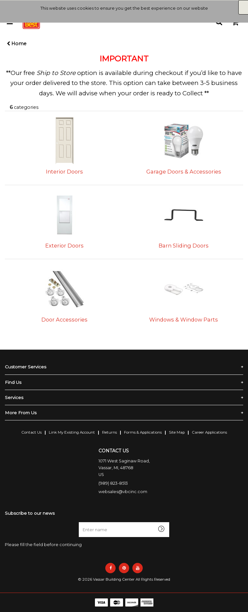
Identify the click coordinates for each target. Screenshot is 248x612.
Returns (109, 432)
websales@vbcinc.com (122, 491)
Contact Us (31, 432)
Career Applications (209, 432)
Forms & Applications (143, 432)
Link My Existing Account (72, 432)
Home (16, 44)
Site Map (177, 432)
